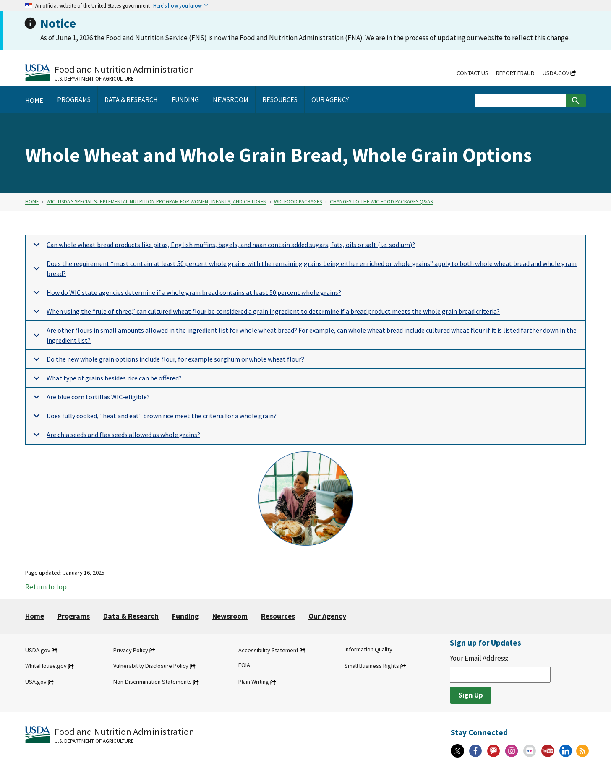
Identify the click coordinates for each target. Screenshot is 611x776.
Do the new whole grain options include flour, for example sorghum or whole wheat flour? (167, 362)
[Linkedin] (565, 751)
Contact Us (472, 73)
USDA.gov (556, 73)
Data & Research (131, 616)
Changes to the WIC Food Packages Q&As (381, 201)
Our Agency (327, 616)
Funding (185, 616)
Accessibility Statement (268, 650)
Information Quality (368, 649)
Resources (278, 616)
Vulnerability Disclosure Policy (150, 666)
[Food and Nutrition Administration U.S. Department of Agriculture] (109, 72)
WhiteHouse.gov (46, 666)
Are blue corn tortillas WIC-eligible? (90, 399)
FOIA (244, 665)
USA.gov (36, 682)
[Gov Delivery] (493, 751)
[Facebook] (475, 751)
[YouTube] (547, 751)
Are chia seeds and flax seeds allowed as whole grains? (115, 437)
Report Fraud (515, 73)
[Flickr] (529, 751)
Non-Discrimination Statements (152, 682)
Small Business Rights (372, 666)
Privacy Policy (130, 650)
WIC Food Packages (298, 201)
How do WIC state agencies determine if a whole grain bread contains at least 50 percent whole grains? (185, 295)
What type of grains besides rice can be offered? (106, 381)
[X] (457, 751)
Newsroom (230, 616)
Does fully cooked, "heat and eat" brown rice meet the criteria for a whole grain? (153, 418)
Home (32, 201)
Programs (73, 616)
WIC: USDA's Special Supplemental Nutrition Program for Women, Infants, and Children (156, 201)
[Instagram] (511, 751)
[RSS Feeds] (582, 751)
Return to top (46, 586)
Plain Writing (253, 682)
